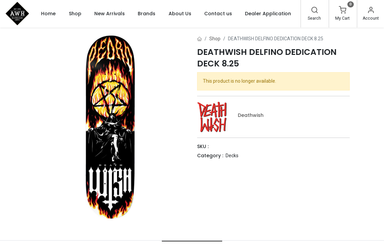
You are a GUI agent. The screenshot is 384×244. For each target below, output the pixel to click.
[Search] (314, 11)
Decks (232, 155)
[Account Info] (371, 11)
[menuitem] (48, 13)
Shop (214, 38)
